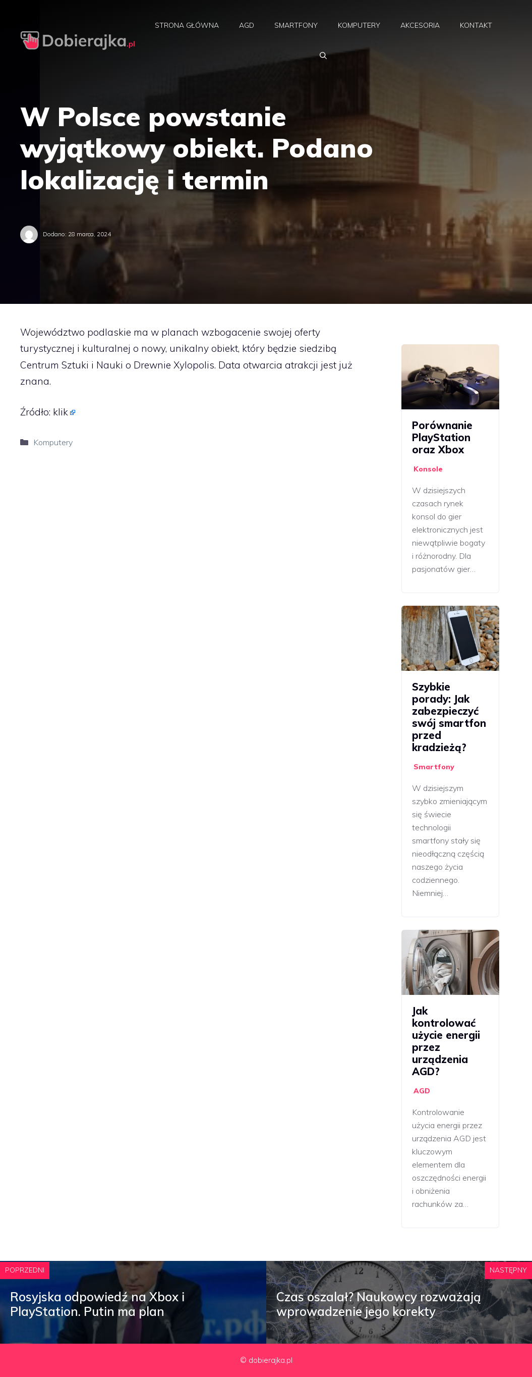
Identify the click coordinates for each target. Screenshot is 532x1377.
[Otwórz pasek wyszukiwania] (323, 55)
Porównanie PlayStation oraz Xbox (442, 437)
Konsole (428, 468)
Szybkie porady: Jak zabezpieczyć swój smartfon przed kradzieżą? (449, 717)
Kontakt (476, 25)
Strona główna (187, 25)
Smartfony (296, 25)
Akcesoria (420, 25)
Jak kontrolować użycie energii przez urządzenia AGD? (446, 1041)
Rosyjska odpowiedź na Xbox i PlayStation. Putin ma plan (97, 1304)
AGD (246, 25)
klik (60, 412)
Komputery (359, 25)
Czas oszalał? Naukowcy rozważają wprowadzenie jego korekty (378, 1304)
